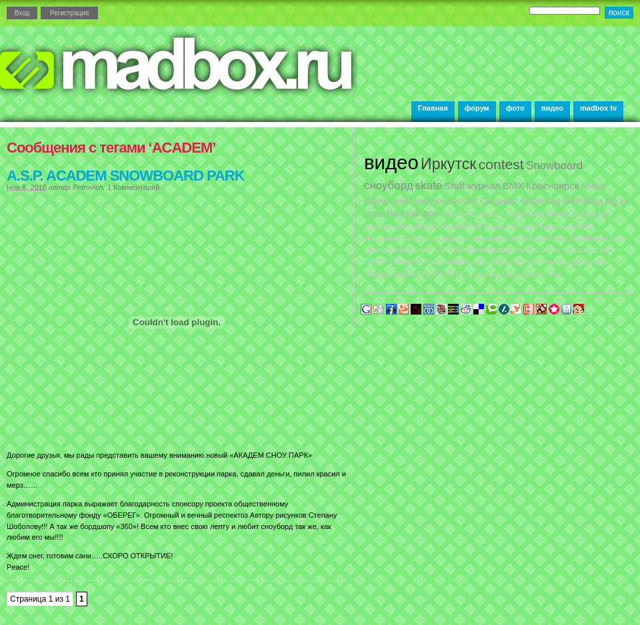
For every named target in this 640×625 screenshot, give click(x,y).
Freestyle (514, 214)
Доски (439, 226)
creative (456, 214)
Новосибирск (447, 262)
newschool (548, 214)
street (374, 214)
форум (477, 108)
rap (496, 274)
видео (552, 108)
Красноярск (552, 186)
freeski (594, 186)
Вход (22, 13)
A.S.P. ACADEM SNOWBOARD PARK (126, 175)
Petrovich (88, 187)
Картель (553, 226)
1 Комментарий (133, 187)
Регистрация (69, 13)
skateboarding (489, 250)
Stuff (455, 186)
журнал (484, 186)
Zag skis (525, 262)
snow (372, 250)
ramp (511, 274)
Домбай (581, 226)
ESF (440, 250)
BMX (513, 186)
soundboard (588, 238)
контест (450, 201)
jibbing (376, 201)
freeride (525, 250)
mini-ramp (521, 226)
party (424, 201)
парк (554, 274)
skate (428, 185)
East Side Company (536, 238)
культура (581, 214)
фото (515, 108)
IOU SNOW (435, 274)
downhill (484, 262)
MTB (457, 250)
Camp (494, 226)
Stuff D (412, 238)
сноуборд (388, 185)
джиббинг (466, 226)
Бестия (533, 274)
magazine (454, 238)
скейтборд (583, 201)
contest (501, 164)
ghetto (479, 274)
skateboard (381, 238)
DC (461, 274)
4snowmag (540, 201)
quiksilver (397, 250)
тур (504, 262)
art (472, 201)
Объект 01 (407, 262)
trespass (554, 262)
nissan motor (590, 262)
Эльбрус (378, 274)
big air (617, 201)
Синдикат (498, 201)
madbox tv (598, 108)
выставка (487, 238)
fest (431, 238)
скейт (401, 201)
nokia (617, 238)
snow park (411, 226)
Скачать (484, 214)
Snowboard (554, 165)
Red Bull (403, 214)
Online (550, 250)
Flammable (580, 250)
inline (423, 250)
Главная (433, 108)
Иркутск (448, 164)
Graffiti (404, 274)
